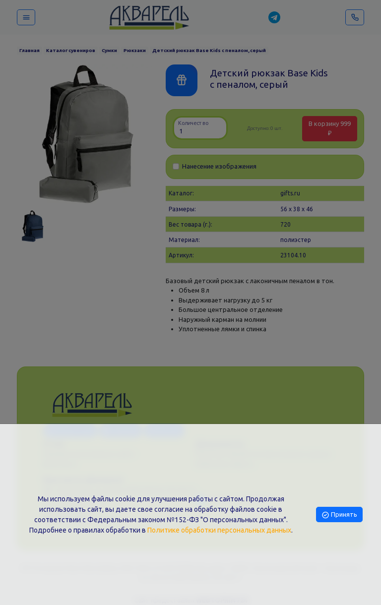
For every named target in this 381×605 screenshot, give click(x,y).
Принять (339, 514)
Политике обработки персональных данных (219, 530)
